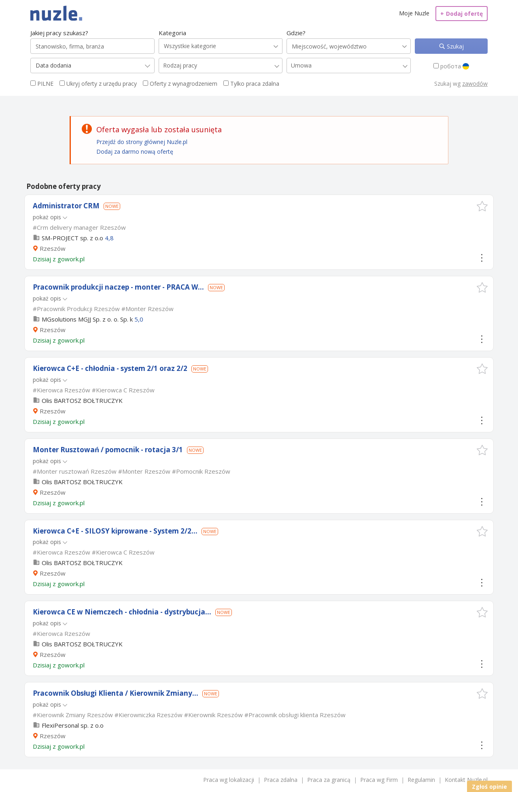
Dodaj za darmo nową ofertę (134, 151)
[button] (482, 206)
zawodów (475, 83)
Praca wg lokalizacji (228, 780)
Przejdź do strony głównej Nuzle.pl (141, 142)
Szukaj (454, 46)
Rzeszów (53, 248)
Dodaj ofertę (461, 13)
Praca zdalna (280, 780)
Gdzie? (296, 33)
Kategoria (172, 33)
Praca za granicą (328, 780)
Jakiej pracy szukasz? (59, 33)
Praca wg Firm (379, 780)
